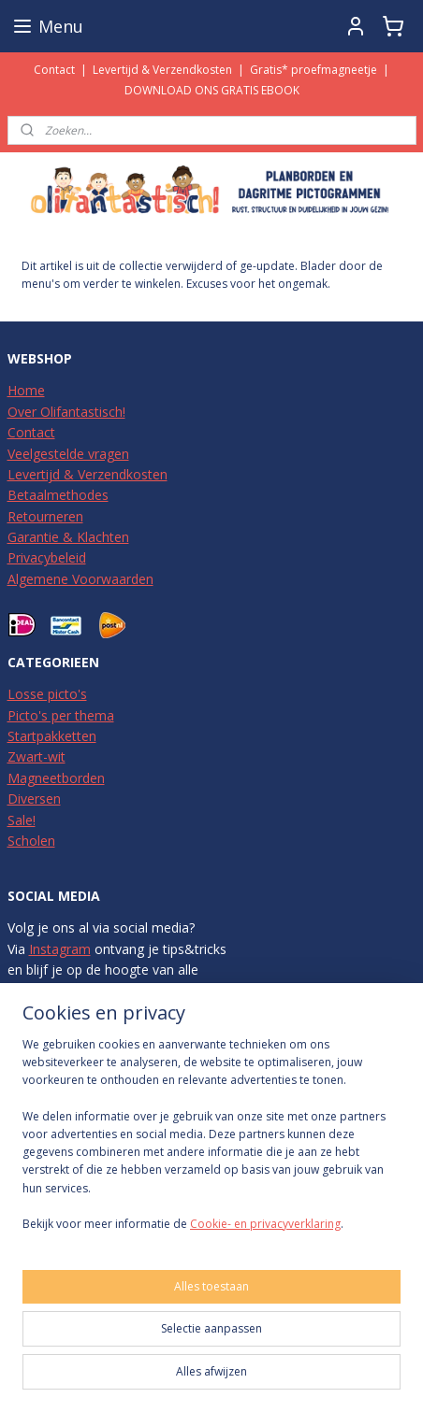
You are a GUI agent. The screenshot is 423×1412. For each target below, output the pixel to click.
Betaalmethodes (58, 495)
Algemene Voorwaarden (80, 579)
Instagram (60, 949)
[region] (211, 1141)
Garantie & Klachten (68, 537)
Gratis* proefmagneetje (313, 70)
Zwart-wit (36, 756)
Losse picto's (47, 694)
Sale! (21, 820)
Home (26, 390)
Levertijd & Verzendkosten (162, 70)
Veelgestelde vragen (68, 454)
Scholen (31, 840)
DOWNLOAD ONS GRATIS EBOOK (211, 90)
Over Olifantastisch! (66, 412)
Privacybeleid (46, 557)
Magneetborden (56, 778)
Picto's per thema (60, 715)
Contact (54, 70)
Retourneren (45, 516)
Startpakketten (51, 736)
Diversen (34, 798)
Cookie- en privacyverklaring (265, 1224)
